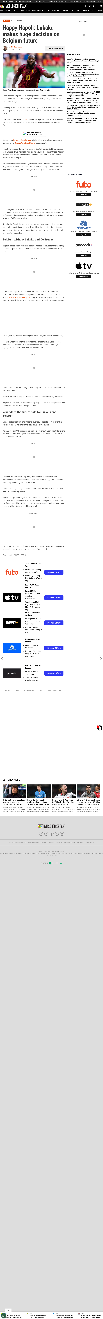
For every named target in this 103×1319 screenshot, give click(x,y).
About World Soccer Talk (17, 851)
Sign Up (84, 194)
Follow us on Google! (56, 48)
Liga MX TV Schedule (75, 2)
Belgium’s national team (25, 142)
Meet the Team (33, 851)
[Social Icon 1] (46, 842)
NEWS (7, 10)
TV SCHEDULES (54, 10)
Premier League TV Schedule (22, 2)
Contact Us (90, 851)
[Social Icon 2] (51, 842)
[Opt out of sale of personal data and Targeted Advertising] (3, 1315)
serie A (41, 690)
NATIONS (76, 10)
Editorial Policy (69, 851)
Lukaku (24, 119)
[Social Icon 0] (41, 842)
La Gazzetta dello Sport (22, 139)
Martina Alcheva (17, 47)
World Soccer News (54, 690)
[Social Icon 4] (62, 842)
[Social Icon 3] (57, 842)
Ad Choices (80, 851)
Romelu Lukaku (29, 690)
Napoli (5, 209)
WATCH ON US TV (38, 10)
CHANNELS (88, 10)
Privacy (43, 851)
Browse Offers (54, 572)
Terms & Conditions (55, 851)
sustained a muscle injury (19, 297)
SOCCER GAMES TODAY (21, 10)
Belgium (7, 690)
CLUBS (66, 10)
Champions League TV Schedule (43, 2)
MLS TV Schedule (61, 2)
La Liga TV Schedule (89, 2)
